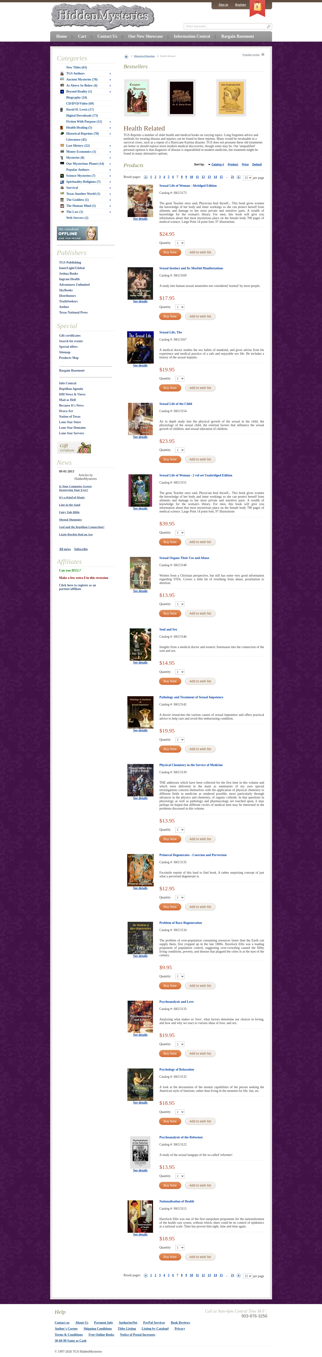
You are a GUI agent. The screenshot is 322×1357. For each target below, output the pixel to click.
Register (240, 4)
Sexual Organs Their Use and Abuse (184, 558)
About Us (81, 1322)
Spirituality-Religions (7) (80, 182)
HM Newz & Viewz (72, 394)
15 (221, 177)
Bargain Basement (72, 370)
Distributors (67, 296)
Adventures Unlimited (74, 284)
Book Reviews (180, 1322)
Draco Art (66, 411)
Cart (82, 36)
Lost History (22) (75, 145)
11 (197, 177)
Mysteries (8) (72, 158)
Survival (69, 187)
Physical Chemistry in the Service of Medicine (191, 765)
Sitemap (65, 352)
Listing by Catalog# (155, 1328)
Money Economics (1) (78, 151)
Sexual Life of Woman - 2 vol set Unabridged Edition (195, 475)
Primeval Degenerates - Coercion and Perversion (193, 855)
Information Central (192, 36)
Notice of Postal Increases (137, 1334)
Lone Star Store (70, 422)
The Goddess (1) (74, 200)
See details (140, 218)
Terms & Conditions (69, 1334)
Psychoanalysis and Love (176, 1001)
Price (245, 164)
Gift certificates (70, 335)
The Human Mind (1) (78, 206)
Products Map (69, 358)
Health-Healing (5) (76, 128)
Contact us (62, 1322)
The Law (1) (71, 212)
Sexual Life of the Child (175, 404)
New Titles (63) (76, 67)
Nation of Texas (70, 416)
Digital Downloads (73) (82, 115)
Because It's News (71, 405)
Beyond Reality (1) (76, 91)
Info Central (67, 383)
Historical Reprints (144, 56)
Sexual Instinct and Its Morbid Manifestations (191, 268)
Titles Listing (127, 1328)
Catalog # (218, 164)
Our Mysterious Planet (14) (82, 163)
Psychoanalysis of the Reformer (181, 1137)
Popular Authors (77, 169)
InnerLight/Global (72, 268)
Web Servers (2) (77, 218)
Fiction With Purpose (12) (84, 121)
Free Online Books (101, 1334)
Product (233, 164)
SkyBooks (66, 290)
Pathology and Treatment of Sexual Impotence (191, 697)
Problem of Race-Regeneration (180, 923)
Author (64, 307)
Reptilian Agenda (71, 389)
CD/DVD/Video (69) (80, 103)
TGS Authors (72, 73)
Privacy (180, 1328)
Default (257, 164)
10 (191, 177)
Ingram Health (69, 279)
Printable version (251, 54)
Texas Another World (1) (80, 194)
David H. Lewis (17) (77, 110)
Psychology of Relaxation (176, 1069)
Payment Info (103, 1322)
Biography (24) (76, 97)
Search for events (71, 341)
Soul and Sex (168, 629)
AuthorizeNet (128, 1322)
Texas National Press (73, 312)
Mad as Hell (67, 400)
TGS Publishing (70, 262)
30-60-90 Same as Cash (70, 1340)
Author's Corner (66, 1328)
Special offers (68, 346)
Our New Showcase (145, 36)
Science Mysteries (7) (77, 176)
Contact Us (107, 36)
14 (215, 177)
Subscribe (81, 549)
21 (232, 177)
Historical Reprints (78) (79, 133)
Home (61, 36)
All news (65, 549)
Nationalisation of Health (176, 1201)
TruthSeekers (68, 301)
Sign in (223, 4)
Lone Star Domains (72, 427)
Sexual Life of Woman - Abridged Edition (188, 185)
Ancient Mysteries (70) (79, 79)
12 (203, 177)
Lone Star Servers (71, 433)
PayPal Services (154, 1322)
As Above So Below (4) (79, 85)
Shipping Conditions (97, 1328)
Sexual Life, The (170, 332)
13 (209, 177)
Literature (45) (76, 139)
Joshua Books (68, 273)
